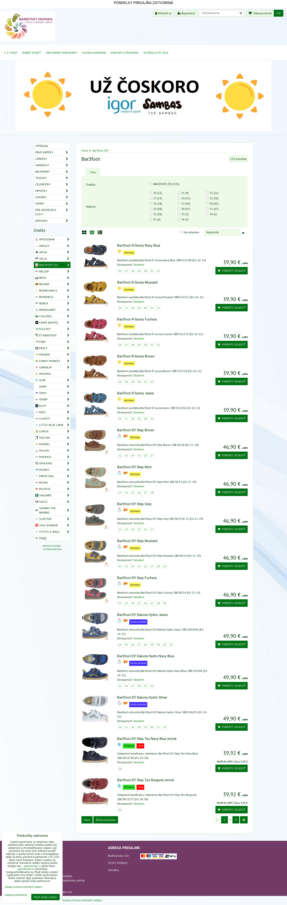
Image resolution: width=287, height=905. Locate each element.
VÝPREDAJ (41, 146)
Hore (87, 820)
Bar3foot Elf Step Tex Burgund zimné (145, 780)
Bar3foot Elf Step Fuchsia (137, 578)
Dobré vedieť (31, 52)
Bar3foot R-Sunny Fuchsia (137, 319)
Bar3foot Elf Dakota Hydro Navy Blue (145, 656)
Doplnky (52, 221)
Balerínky (52, 171)
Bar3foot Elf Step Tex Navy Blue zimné (146, 739)
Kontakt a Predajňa (125, 52)
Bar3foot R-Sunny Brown (135, 356)
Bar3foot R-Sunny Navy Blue (138, 245)
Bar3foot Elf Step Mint (134, 467)
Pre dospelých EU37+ (52, 212)
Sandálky (52, 165)
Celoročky (52, 184)
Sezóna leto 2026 (155, 52)
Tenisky (52, 178)
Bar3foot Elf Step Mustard (137, 541)
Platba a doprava (94, 52)
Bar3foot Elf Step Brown (135, 430)
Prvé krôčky (52, 152)
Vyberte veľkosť (231, 270)
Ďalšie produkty (105, 820)
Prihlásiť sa (163, 13)
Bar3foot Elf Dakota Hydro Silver (142, 697)
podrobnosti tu (32, 866)
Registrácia (186, 13)
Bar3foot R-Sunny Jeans (135, 393)
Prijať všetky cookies (45, 897)
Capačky (52, 159)
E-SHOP (10, 52)
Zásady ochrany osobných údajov (81, 900)
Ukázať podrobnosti (16, 895)
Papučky (52, 191)
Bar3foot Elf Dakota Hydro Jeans (142, 615)
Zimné (52, 203)
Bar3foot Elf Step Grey (134, 504)
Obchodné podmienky (61, 52)
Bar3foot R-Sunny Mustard (137, 282)
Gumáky (52, 197)
